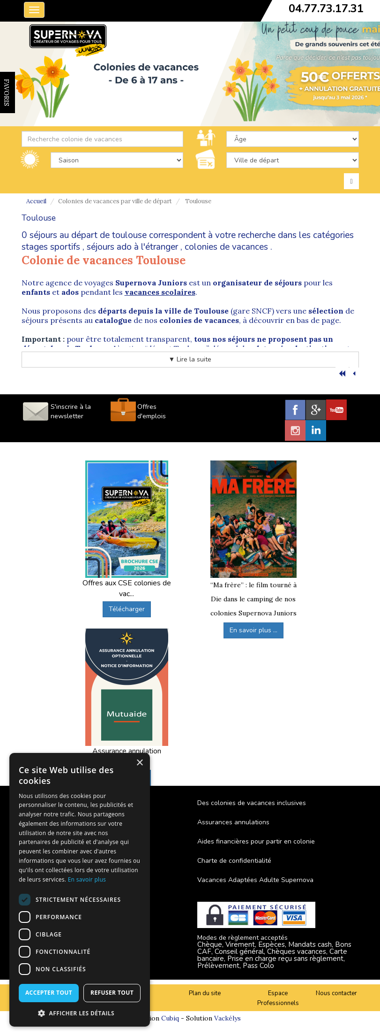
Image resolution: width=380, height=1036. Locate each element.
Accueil (36, 201)
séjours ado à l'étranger (132, 247)
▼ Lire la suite (190, 359)
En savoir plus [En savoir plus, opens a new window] (87, 879)
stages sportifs (51, 247)
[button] (80, 1012)
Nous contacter (336, 993)
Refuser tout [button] (112, 993)
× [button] (139, 763)
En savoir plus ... (253, 630)
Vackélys (227, 1018)
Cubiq (170, 1018)
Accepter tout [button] (48, 993)
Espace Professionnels (278, 998)
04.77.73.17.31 (326, 8)
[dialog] (79, 890)
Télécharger (127, 609)
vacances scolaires (160, 292)
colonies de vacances (226, 247)
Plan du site (205, 993)
